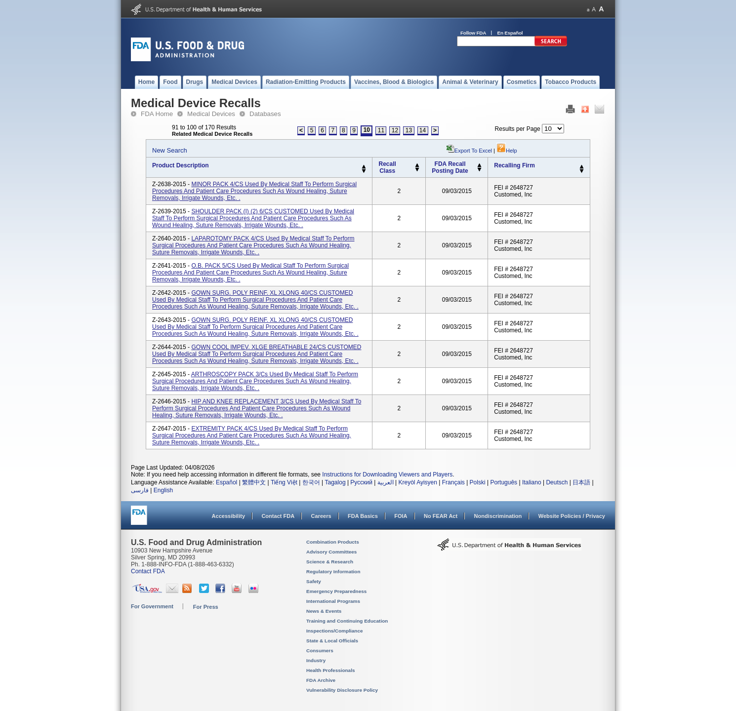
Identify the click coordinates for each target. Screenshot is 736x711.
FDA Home (157, 114)
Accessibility (228, 516)
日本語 (581, 482)
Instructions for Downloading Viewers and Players (387, 474)
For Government (152, 606)
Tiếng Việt (284, 482)
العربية (385, 482)
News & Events (323, 611)
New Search (169, 150)
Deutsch (557, 482)
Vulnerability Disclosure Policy (342, 690)
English (163, 490)
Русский (361, 482)
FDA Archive (320, 680)
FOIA (400, 516)
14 (422, 130)
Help (506, 151)
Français (453, 482)
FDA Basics (363, 516)
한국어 (311, 482)
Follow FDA (473, 33)
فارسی (140, 490)
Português (503, 482)
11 (381, 130)
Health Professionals (330, 670)
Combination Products (332, 542)
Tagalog (335, 482)
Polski (478, 482)
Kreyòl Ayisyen (417, 482)
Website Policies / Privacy (571, 516)
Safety (313, 581)
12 (395, 130)
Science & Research (329, 561)
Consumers (319, 650)
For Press (205, 607)
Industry (316, 660)
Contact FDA (277, 516)
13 (409, 130)
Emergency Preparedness (336, 591)
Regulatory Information (333, 571)
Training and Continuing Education (347, 621)
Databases (265, 114)
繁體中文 (254, 482)
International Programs (333, 601)
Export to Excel (473, 151)
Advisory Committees (331, 551)
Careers (321, 516)
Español (226, 482)
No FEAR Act (440, 516)
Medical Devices (211, 114)
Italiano (531, 482)
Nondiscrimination (498, 516)
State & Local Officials (332, 640)
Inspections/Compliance (334, 630)
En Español (510, 33)
